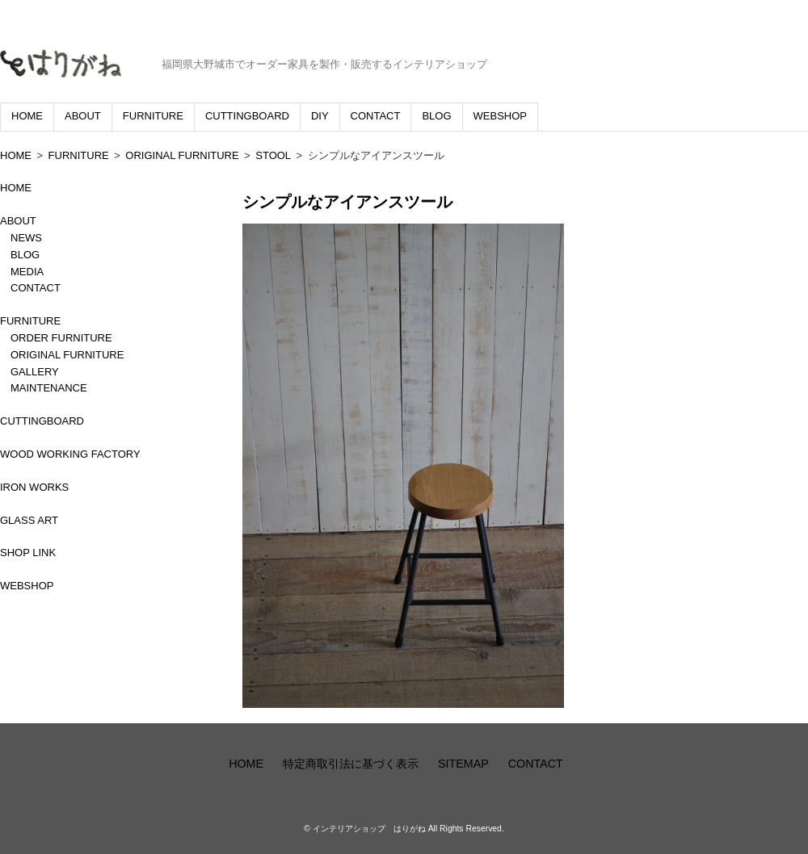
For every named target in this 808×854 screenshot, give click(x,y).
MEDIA (27, 272)
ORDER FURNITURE (61, 338)
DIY (320, 116)
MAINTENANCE (49, 388)
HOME (27, 116)
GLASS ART (29, 520)
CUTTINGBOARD (247, 116)
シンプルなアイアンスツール (347, 202)
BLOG (436, 116)
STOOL (273, 155)
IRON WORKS (34, 487)
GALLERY (35, 372)
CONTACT (376, 116)
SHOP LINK (28, 552)
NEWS (26, 238)
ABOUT (83, 116)
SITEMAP (463, 763)
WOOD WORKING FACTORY (70, 454)
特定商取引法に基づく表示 (351, 763)
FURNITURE (153, 116)
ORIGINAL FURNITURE (181, 155)
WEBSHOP (500, 116)
